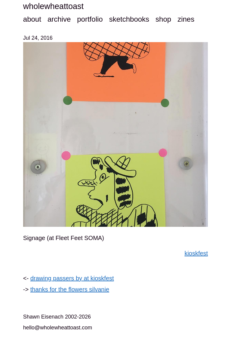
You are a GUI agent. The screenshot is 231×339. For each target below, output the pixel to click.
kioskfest (196, 253)
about (32, 19)
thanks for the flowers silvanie (69, 289)
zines (185, 19)
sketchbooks (129, 19)
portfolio (90, 19)
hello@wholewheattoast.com (57, 328)
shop (163, 19)
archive (59, 19)
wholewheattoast (53, 6)
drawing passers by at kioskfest (72, 278)
